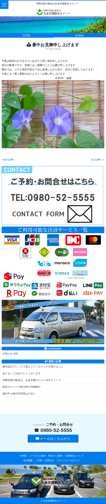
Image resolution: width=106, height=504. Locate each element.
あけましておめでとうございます (22, 373)
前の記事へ (9, 159)
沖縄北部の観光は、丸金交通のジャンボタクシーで (32, 380)
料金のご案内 (55, 455)
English (79, 35)
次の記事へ (96, 159)
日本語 (26, 35)
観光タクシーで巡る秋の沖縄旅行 (22, 386)
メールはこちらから (53, 438)
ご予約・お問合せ (44, 460)
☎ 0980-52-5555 (53, 430)
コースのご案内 (37, 455)
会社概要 (28, 460)
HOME (23, 455)
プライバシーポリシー (68, 460)
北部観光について (74, 455)
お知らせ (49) (10, 353)
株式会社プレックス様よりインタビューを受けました (33, 366)
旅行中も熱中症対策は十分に (19, 393)
